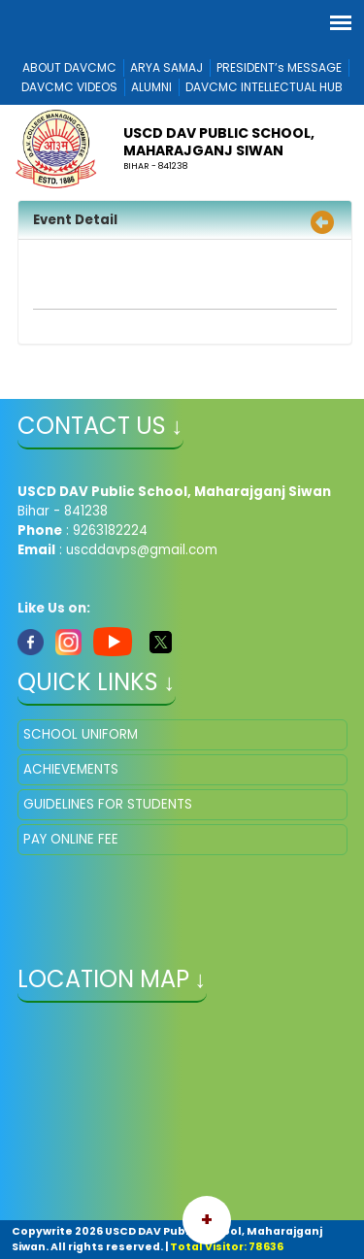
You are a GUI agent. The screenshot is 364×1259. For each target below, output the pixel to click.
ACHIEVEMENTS (70, 769)
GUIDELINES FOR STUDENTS (107, 804)
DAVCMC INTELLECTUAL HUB (264, 87)
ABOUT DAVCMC (69, 67)
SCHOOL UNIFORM (80, 734)
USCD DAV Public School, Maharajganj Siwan (218, 141)
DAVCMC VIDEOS (69, 87)
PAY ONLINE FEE (70, 839)
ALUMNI (151, 87)
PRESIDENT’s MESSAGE (279, 67)
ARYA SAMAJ (166, 67)
